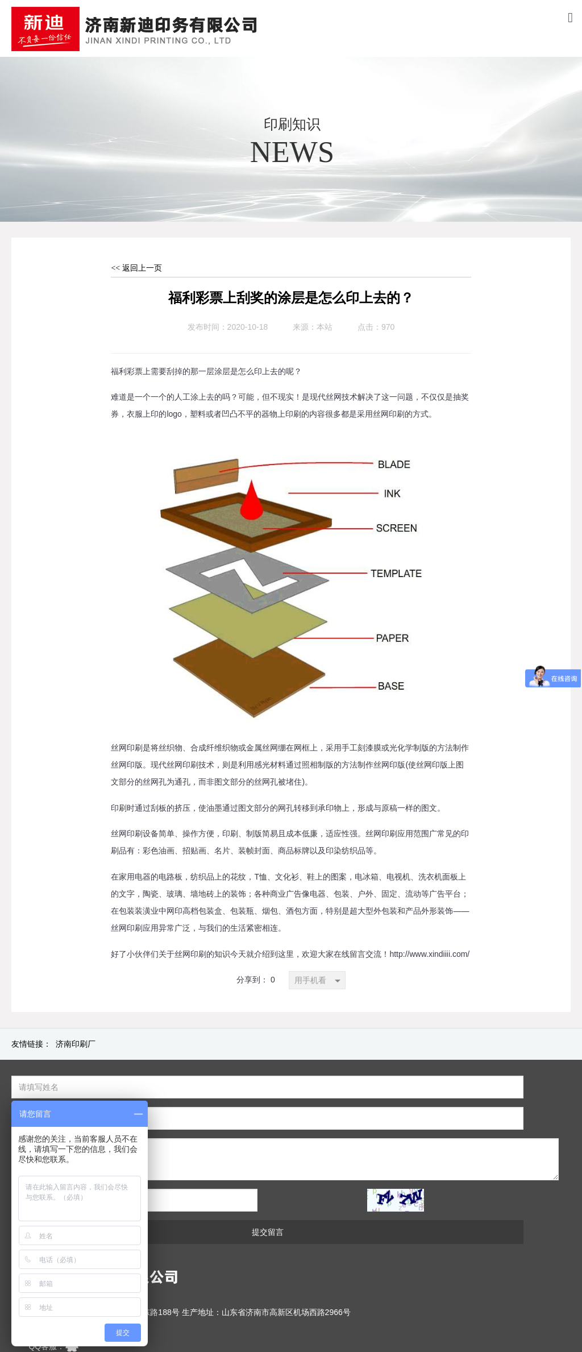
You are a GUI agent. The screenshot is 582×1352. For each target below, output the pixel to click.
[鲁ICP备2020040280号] (281, 1318)
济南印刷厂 (75, 1044)
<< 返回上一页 (136, 268)
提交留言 (425, 1169)
